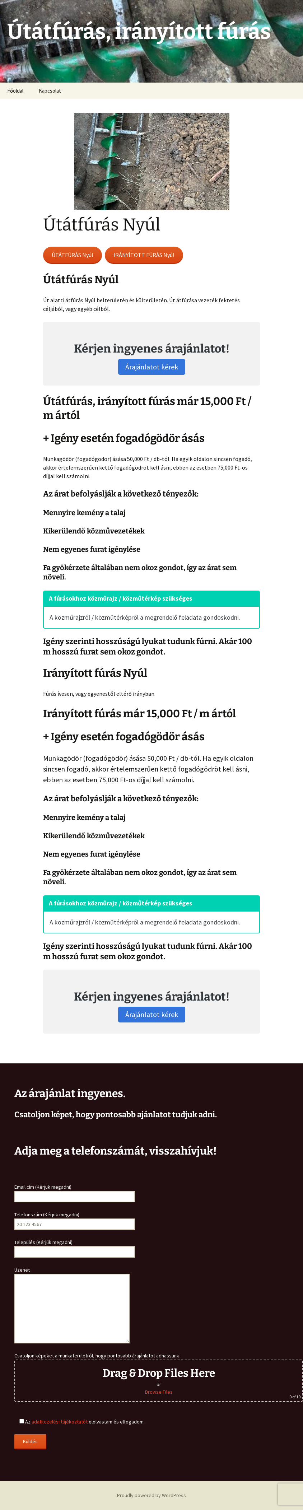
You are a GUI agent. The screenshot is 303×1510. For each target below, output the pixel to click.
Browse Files (159, 1392)
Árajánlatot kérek (151, 366)
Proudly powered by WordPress (151, 1495)
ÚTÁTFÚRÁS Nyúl (72, 254)
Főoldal (15, 90)
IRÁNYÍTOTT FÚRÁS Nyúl (143, 254)
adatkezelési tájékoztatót (60, 1421)
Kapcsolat (50, 90)
